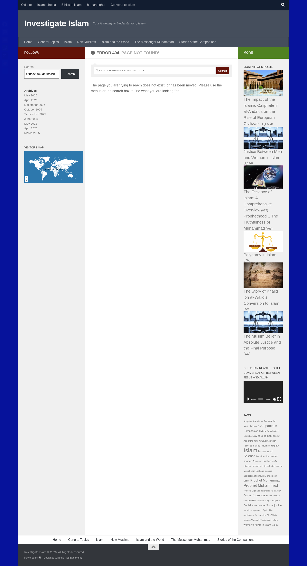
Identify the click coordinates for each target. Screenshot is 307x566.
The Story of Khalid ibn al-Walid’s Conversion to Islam (261, 297)
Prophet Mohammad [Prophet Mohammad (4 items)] (265, 480)
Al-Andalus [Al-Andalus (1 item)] (258, 421)
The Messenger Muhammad (154, 42)
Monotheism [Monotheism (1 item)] (249, 471)
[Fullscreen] (279, 399)
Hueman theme (73, 557)
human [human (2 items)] (257, 445)
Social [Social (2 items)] (247, 505)
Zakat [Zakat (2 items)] (275, 524)
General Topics (48, 42)
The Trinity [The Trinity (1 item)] (272, 515)
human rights (96, 4)
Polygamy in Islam (260, 254)
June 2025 (31, 118)
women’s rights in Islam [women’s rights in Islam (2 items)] (257, 524)
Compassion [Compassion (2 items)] (251, 430)
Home (28, 42)
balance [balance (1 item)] (253, 426)
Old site (26, 4)
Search (29, 66)
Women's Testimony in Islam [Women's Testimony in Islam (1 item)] (264, 520)
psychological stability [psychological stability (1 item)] (271, 491)
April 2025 (31, 128)
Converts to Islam (123, 4)
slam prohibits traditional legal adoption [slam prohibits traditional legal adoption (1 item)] (262, 500)
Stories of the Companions (197, 42)
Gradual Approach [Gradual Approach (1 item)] (267, 441)
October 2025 (33, 109)
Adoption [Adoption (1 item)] (248, 421)
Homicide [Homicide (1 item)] (248, 446)
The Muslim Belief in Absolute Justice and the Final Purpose (262, 342)
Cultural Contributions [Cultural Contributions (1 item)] (269, 431)
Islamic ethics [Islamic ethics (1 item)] (262, 456)
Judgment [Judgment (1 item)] (257, 461)
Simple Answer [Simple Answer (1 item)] (273, 495)
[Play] (249, 399)
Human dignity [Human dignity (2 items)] (270, 445)
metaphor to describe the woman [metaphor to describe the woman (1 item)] (267, 466)
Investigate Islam (56, 23)
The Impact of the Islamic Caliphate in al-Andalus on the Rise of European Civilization (261, 111)
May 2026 (30, 95)
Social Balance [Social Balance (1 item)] (258, 505)
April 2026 (31, 100)
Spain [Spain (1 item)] (265, 510)
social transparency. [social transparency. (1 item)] (253, 510)
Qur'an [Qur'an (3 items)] (248, 495)
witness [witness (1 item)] (247, 520)
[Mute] (274, 399)
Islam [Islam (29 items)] (250, 450)
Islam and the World (115, 42)
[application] (263, 392)
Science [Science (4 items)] (259, 495)
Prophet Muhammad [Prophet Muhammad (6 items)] (261, 485)
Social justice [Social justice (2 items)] (274, 505)
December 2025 (34, 104)
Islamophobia (46, 4)
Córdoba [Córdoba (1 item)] (248, 436)
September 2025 (35, 114)
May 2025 (30, 123)
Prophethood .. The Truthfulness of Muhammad (261, 222)
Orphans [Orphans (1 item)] (260, 471)
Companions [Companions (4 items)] (267, 426)
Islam (68, 42)
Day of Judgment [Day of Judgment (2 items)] (262, 435)
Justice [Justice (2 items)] (267, 461)
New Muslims (86, 42)
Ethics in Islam (71, 4)
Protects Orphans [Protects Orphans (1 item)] (252, 491)
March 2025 (32, 133)
